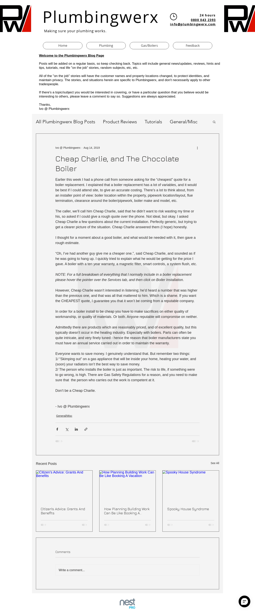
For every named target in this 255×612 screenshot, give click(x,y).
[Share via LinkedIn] (76, 429)
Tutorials (153, 121)
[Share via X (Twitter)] (67, 429)
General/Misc (183, 121)
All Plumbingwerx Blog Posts (65, 121)
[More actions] (197, 147)
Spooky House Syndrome (188, 509)
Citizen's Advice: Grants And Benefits (63, 511)
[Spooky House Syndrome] (191, 486)
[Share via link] (86, 429)
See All (215, 463)
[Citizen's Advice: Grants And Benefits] (64, 486)
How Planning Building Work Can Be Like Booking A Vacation (127, 511)
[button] (214, 121)
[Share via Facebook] (57, 429)
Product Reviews (120, 121)
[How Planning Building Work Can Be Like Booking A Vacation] (127, 486)
